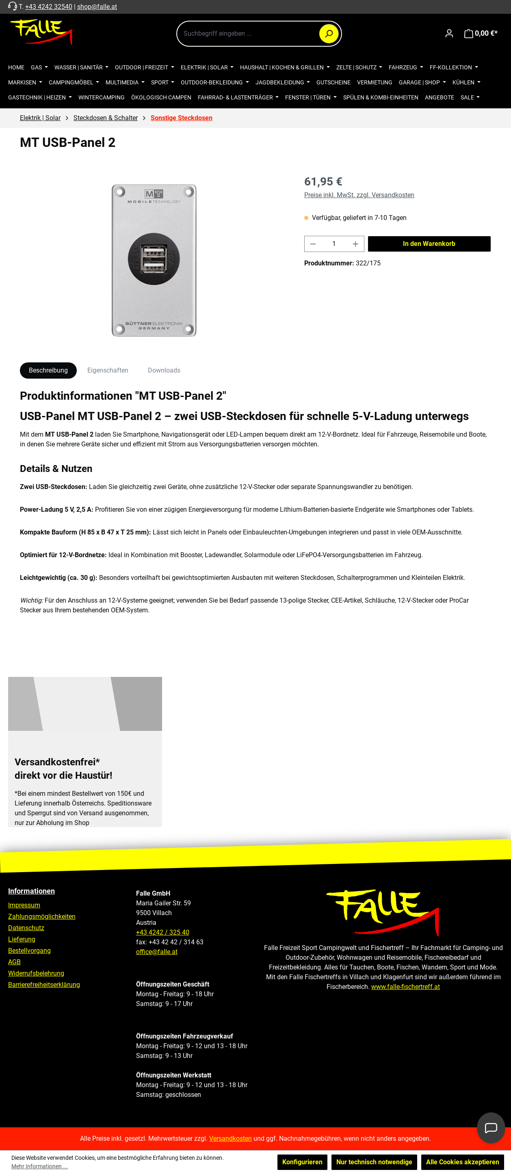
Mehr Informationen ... (39, 1166)
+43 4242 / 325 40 (162, 932)
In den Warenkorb (429, 244)
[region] (154, 260)
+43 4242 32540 (48, 7)
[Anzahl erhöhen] (355, 244)
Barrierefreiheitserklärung (44, 985)
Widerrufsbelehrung (36, 973)
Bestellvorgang (29, 950)
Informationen (31, 891)
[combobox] (259, 34)
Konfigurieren (302, 1162)
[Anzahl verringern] (312, 244)
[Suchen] (329, 33)
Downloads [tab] (164, 370)
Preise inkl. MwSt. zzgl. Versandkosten (359, 195)
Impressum (24, 905)
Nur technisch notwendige (374, 1162)
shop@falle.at (97, 7)
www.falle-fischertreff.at (405, 987)
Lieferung (21, 939)
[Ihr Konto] (449, 33)
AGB (14, 962)
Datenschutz (26, 928)
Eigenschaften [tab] (107, 370)
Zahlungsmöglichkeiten (42, 916)
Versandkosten (230, 1138)
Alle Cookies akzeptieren (462, 1162)
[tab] (48, 370)
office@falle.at (157, 952)
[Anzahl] (334, 244)
